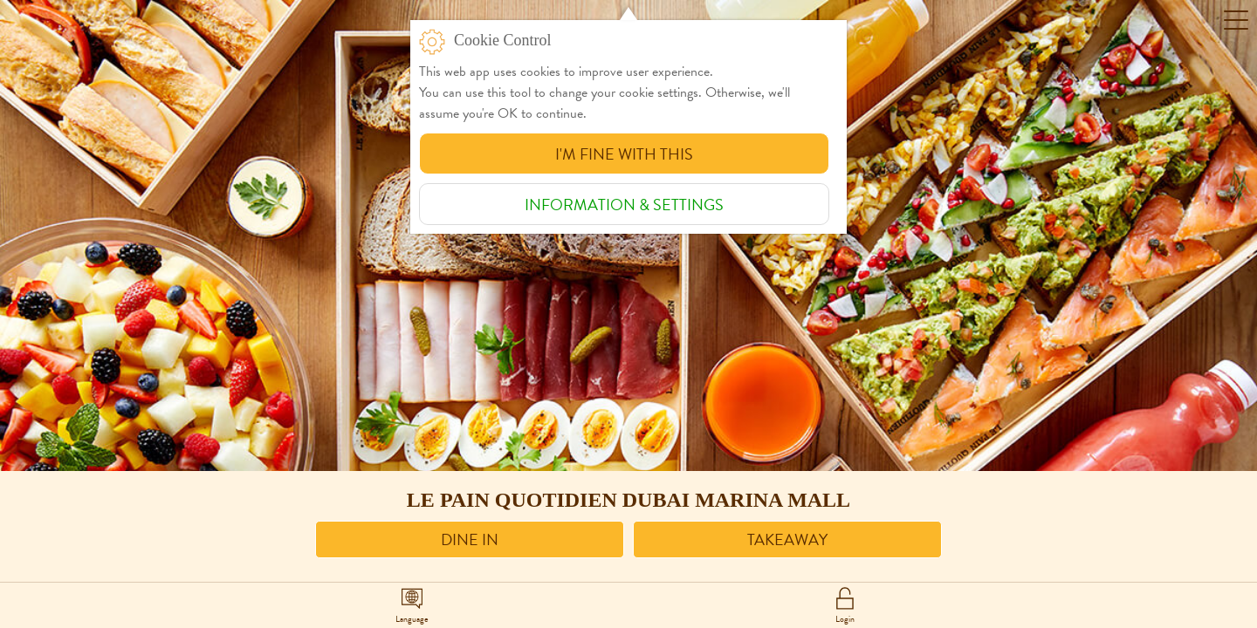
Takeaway (787, 539)
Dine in (469, 539)
